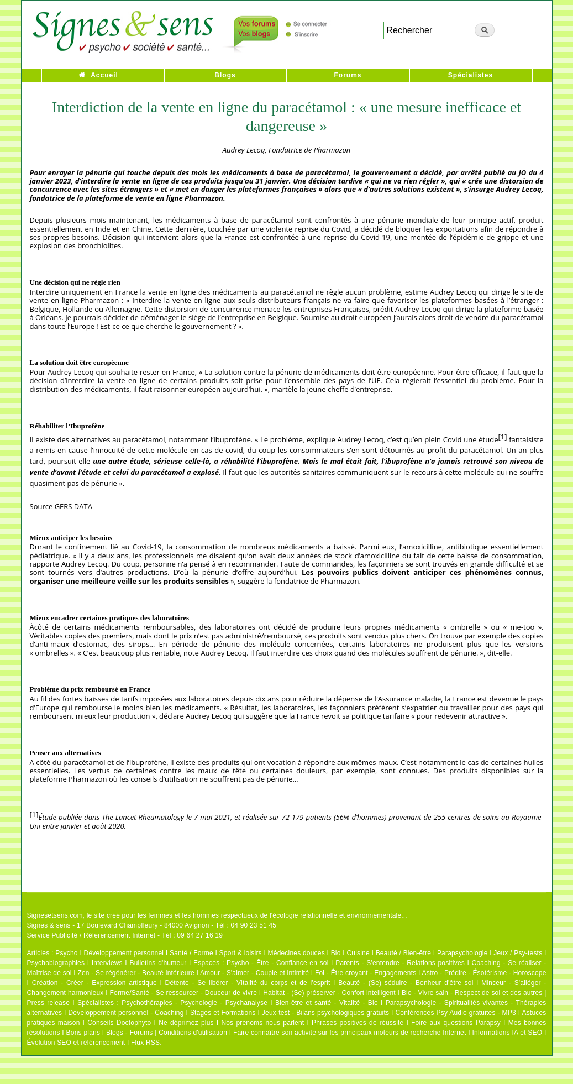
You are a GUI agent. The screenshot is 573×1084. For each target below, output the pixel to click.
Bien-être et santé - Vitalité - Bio (326, 1003)
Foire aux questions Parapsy (456, 1023)
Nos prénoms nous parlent (262, 1023)
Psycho (66, 953)
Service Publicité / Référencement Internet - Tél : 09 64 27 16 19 (125, 935)
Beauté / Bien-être (403, 953)
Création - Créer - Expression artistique (94, 983)
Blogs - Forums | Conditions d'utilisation (166, 1032)
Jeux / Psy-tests (517, 953)
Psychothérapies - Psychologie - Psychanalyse (194, 1003)
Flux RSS (145, 1042)
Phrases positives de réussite (357, 1023)
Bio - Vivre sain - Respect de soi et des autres (472, 993)
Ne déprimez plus (186, 1023)
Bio (336, 953)
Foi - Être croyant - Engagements (365, 973)
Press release (48, 1003)
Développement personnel (124, 953)
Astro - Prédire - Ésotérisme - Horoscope (484, 973)
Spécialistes (470, 75)
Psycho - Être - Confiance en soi (278, 963)
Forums (347, 75)
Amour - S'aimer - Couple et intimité (254, 973)
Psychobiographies (56, 963)
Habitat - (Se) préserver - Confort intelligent (329, 993)
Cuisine (357, 953)
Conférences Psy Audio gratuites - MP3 (455, 1013)
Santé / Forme (191, 953)
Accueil (104, 75)
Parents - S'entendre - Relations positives (400, 963)
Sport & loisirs (240, 953)
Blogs (224, 75)
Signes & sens (49, 925)
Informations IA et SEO (507, 1032)
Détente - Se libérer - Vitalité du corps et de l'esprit (247, 983)
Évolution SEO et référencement (76, 1042)
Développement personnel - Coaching (126, 1013)
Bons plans (83, 1032)
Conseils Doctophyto (119, 1023)
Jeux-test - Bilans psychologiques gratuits (325, 1013)
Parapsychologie (462, 953)
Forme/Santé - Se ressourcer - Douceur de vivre (183, 993)
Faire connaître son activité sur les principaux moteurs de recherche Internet (349, 1032)
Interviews (107, 963)
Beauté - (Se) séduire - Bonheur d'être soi (405, 983)
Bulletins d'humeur (157, 963)
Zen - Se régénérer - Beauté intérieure (135, 973)
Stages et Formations (223, 1013)
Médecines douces (296, 953)
